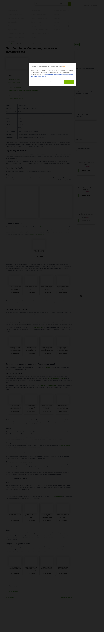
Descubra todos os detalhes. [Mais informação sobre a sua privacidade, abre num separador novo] (52, 74)
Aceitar (69, 82)
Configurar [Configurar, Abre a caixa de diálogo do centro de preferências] (36, 82)
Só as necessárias (48, 82)
